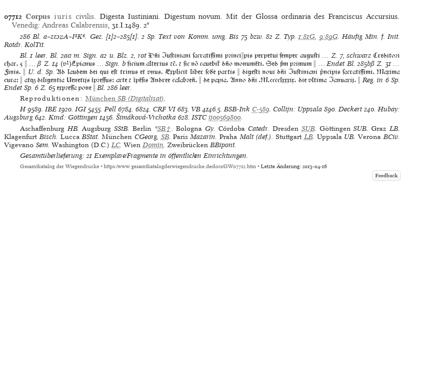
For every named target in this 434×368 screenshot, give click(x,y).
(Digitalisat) (124, 98)
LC (115, 145)
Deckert (350, 109)
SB (165, 136)
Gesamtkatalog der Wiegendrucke (59, 166)
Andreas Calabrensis (75, 25)
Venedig (25, 25)
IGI (80, 109)
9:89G (328, 36)
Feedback (386, 175)
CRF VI (164, 109)
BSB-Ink (237, 109)
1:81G (307, 36)
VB (195, 109)
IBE (51, 109)
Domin (153, 145)
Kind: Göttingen (73, 117)
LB (308, 136)
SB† (164, 128)
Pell (110, 109)
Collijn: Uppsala (297, 109)
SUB (308, 128)
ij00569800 (225, 117)
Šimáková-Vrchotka (146, 117)
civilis (60, 16)
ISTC (199, 117)
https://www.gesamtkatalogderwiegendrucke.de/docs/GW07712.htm (180, 166)
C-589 (260, 109)
